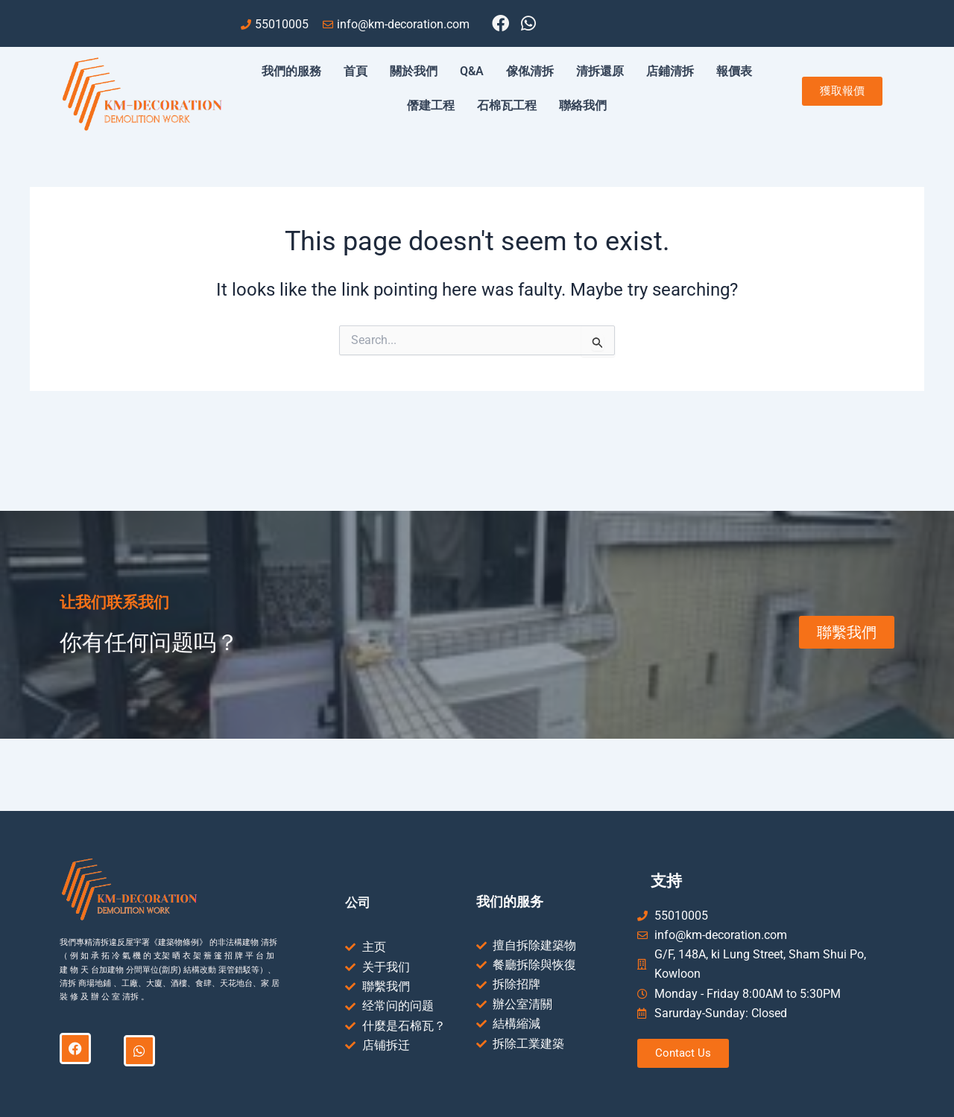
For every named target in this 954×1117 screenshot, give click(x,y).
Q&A (472, 71)
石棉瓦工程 (507, 105)
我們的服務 (291, 71)
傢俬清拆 (530, 71)
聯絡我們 (583, 105)
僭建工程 (431, 105)
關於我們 (413, 71)
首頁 (355, 71)
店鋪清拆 (670, 71)
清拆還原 (600, 71)
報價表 (734, 71)
